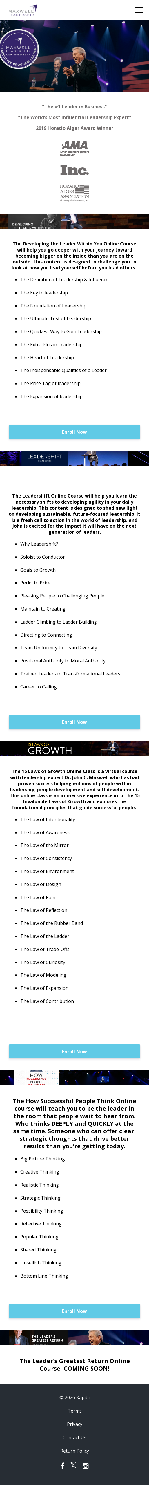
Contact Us (74, 1437)
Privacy (74, 1424)
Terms (75, 1411)
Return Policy (74, 1451)
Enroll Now (74, 432)
